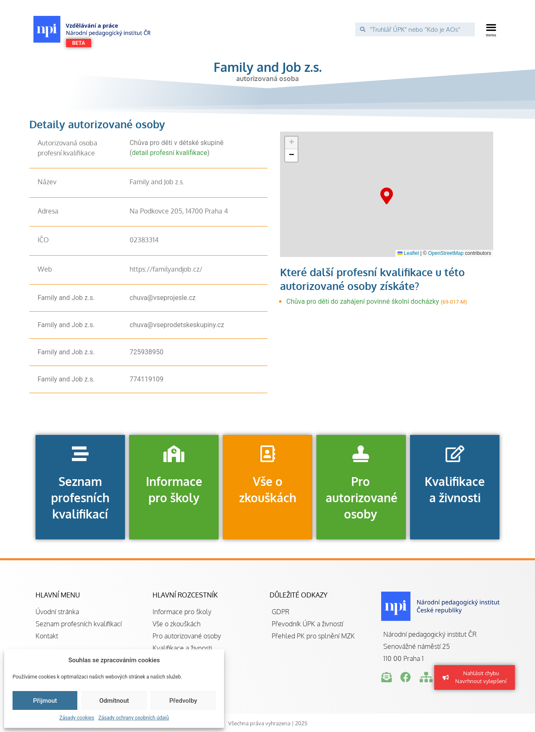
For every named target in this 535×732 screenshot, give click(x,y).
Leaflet (408, 253)
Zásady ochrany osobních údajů (133, 718)
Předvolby (183, 700)
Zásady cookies (76, 718)
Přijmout (45, 700)
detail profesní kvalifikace (169, 153)
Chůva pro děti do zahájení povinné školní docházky (362, 301)
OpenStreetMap (446, 253)
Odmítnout (114, 700)
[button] (491, 29)
